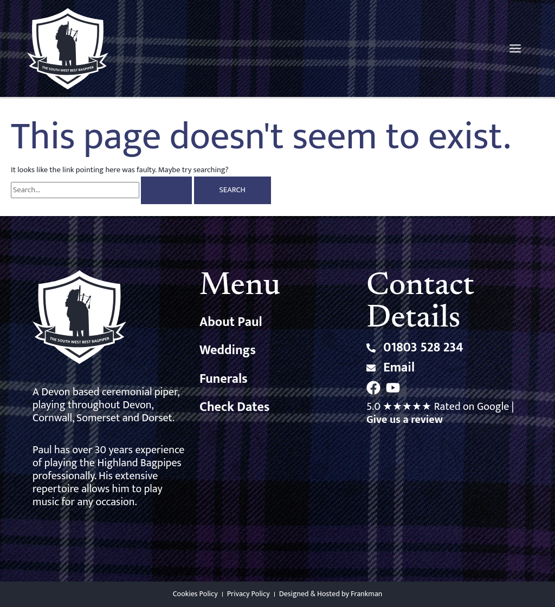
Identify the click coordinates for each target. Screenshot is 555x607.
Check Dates (234, 407)
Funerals (223, 379)
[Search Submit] (166, 190)
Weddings (227, 350)
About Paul (230, 322)
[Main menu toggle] (515, 48)
